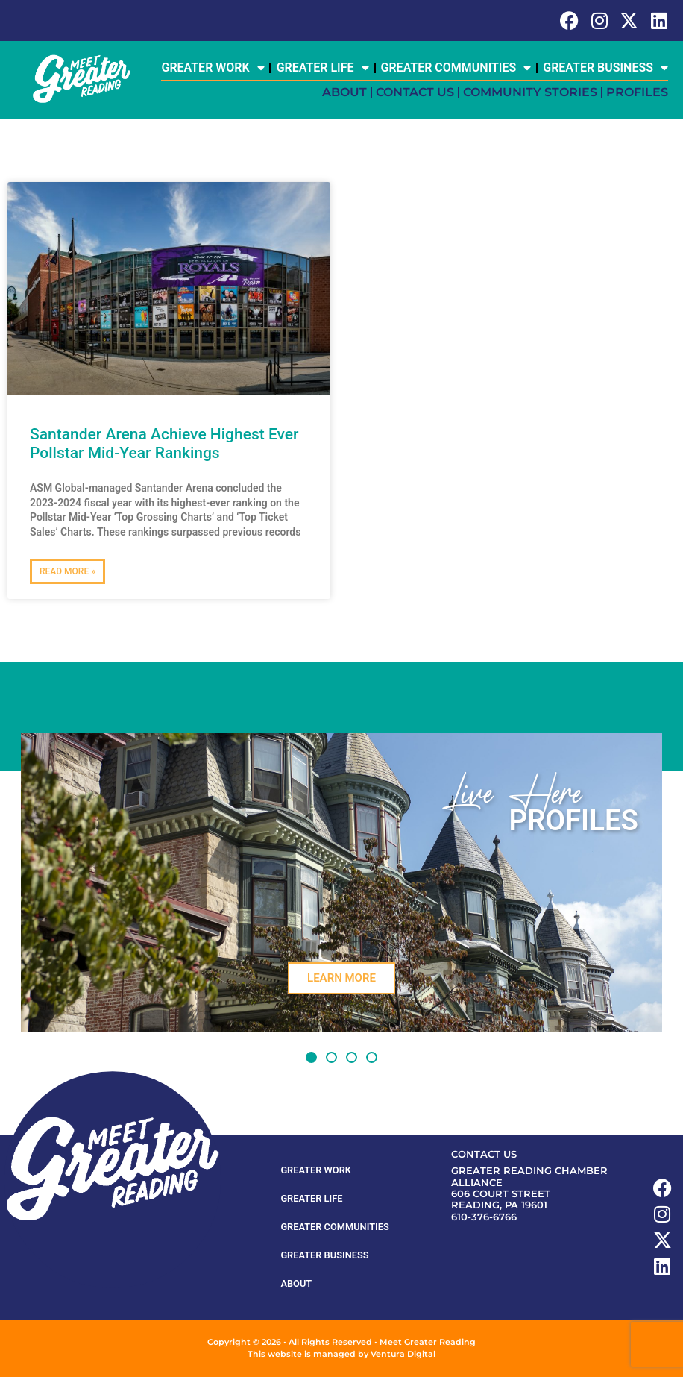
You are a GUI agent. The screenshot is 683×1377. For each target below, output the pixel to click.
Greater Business (605, 68)
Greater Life (323, 68)
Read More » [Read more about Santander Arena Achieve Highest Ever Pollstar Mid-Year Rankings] (67, 571)
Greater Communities (456, 68)
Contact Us (415, 92)
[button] (311, 1057)
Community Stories (530, 92)
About (344, 92)
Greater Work (212, 68)
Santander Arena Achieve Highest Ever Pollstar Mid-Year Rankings (164, 443)
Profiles (637, 92)
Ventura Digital (403, 1354)
